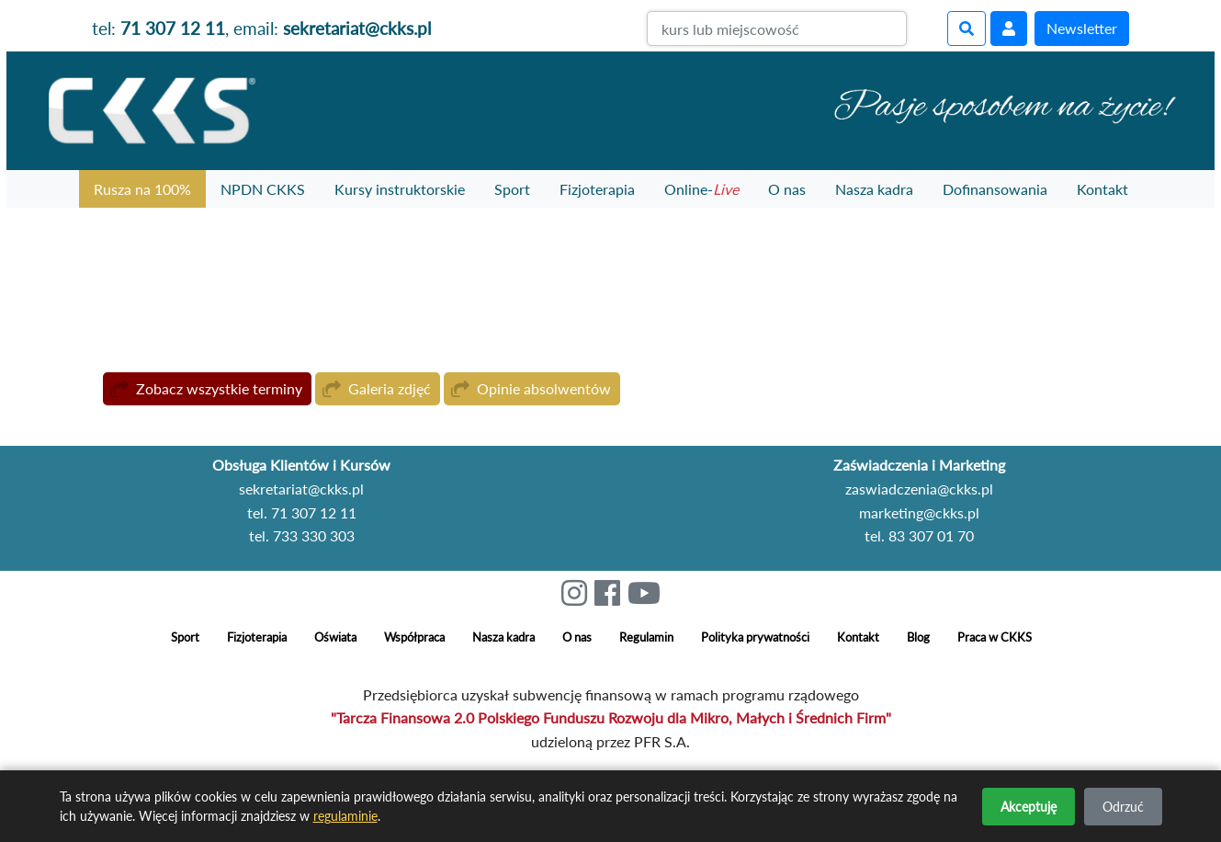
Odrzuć (1123, 806)
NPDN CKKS (262, 189)
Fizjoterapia (597, 189)
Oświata (335, 637)
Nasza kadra (874, 189)
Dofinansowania (995, 189)
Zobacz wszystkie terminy (219, 388)
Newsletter (1081, 28)
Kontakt (1102, 189)
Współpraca (414, 637)
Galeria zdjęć (389, 388)
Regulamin (646, 637)
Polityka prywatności (755, 637)
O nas (787, 189)
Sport (512, 189)
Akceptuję (1029, 806)
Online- (701, 189)
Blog (918, 637)
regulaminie (345, 816)
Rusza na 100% (142, 189)
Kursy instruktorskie (399, 189)
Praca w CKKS (994, 637)
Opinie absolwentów (544, 388)
